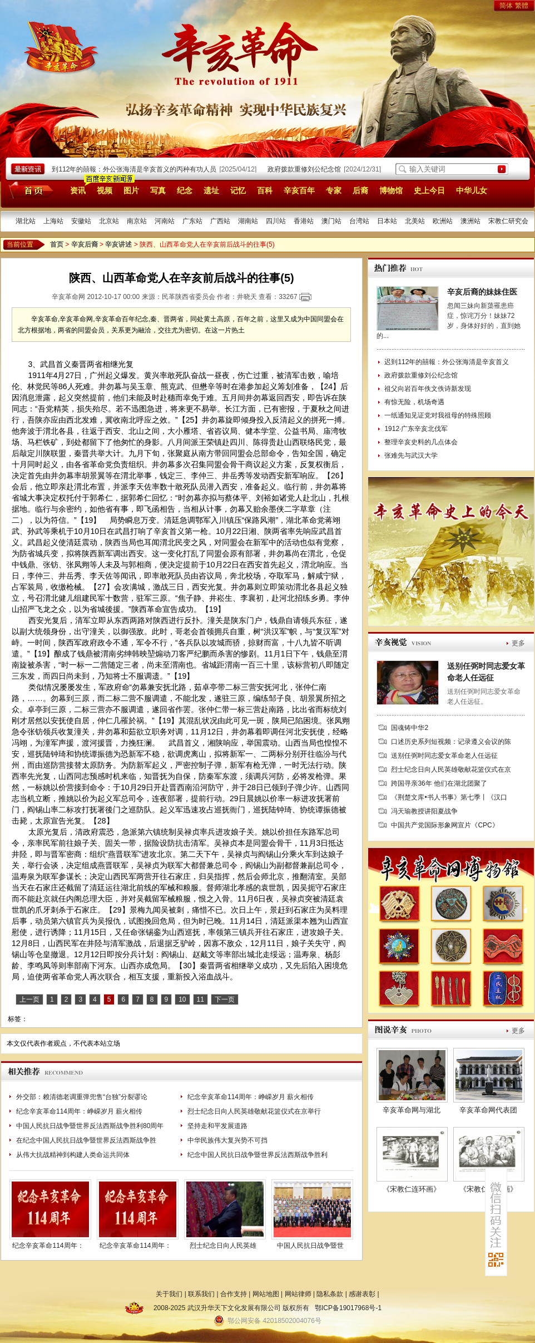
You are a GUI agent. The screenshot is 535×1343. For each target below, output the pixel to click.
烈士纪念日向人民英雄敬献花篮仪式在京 (451, 769)
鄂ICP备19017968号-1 (348, 1308)
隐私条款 (329, 1294)
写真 (158, 190)
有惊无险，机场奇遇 (414, 402)
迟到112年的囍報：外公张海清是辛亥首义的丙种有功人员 (133, 169)
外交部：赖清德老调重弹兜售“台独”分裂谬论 (81, 1097)
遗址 (211, 190)
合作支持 (233, 1294)
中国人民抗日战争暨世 (310, 1245)
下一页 (225, 999)
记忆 (238, 190)
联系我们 (201, 1294)
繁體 (521, 5)
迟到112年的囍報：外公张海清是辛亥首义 (446, 362)
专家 (333, 190)
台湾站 (359, 221)
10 (182, 999)
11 (200, 999)
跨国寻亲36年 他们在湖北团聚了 (439, 783)
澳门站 (331, 221)
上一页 (29, 999)
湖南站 (248, 221)
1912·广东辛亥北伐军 (416, 429)
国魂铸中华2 (409, 728)
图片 (131, 190)
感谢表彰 (362, 1294)
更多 (518, 643)
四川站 (276, 221)
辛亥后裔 (84, 244)
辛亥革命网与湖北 (411, 1110)
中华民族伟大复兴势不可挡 (227, 1140)
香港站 (304, 221)
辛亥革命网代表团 (488, 1110)
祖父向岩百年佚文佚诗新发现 (427, 389)
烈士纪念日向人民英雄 (223, 1245)
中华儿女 (471, 190)
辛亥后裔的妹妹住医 (482, 291)
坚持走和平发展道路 (217, 1126)
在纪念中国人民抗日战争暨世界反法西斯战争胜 (86, 1140)
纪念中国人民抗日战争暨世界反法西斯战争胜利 (257, 1155)
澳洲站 (470, 221)
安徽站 (81, 221)
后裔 (360, 190)
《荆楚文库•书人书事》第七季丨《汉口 (449, 797)
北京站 (109, 221)
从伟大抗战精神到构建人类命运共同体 (73, 1155)
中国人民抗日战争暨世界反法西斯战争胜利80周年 (90, 1126)
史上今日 (429, 190)
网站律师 (298, 1294)
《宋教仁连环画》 (411, 1189)
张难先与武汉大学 (411, 455)
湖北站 (26, 221)
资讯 (78, 190)
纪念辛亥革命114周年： (47, 1245)
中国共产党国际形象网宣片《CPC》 (444, 825)
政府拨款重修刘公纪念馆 (307, 169)
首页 (29, 190)
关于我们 (169, 1294)
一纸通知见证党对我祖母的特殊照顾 (437, 415)
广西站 (220, 221)
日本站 (387, 221)
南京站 (137, 221)
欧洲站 (443, 221)
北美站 (415, 221)
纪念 (184, 190)
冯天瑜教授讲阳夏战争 (424, 811)
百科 (265, 190)
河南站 (165, 221)
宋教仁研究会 (508, 221)
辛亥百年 (299, 190)
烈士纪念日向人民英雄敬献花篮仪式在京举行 (254, 1111)
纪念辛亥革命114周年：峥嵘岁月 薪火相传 (250, 1097)
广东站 (192, 221)
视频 (104, 190)
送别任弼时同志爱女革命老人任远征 (444, 755)
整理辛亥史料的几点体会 (421, 442)
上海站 (53, 221)
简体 (506, 5)
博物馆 (391, 190)
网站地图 (265, 1294)
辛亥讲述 (118, 244)
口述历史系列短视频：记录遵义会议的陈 (451, 742)
